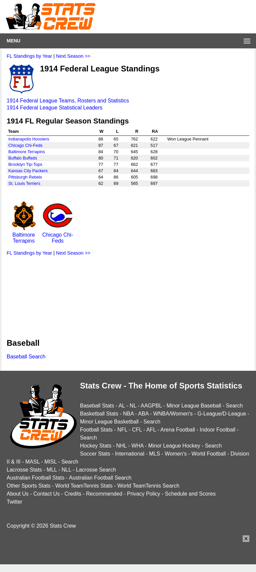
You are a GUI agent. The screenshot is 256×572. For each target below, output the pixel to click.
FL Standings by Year (29, 56)
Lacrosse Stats (24, 470)
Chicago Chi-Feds (25, 145)
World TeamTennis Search (148, 486)
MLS (154, 454)
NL (133, 405)
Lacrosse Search (96, 470)
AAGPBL (151, 405)
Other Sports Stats (29, 486)
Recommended (104, 494)
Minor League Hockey (174, 446)
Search (234, 405)
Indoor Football (217, 430)
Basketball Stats (99, 413)
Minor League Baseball (194, 405)
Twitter (14, 502)
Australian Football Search (100, 478)
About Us (18, 494)
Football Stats (96, 430)
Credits (72, 494)
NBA (128, 413)
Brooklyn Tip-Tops (25, 164)
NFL (122, 430)
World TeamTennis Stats (84, 486)
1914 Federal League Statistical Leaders (54, 107)
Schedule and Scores (190, 494)
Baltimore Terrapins (26, 151)
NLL (66, 470)
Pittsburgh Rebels (25, 177)
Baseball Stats (97, 405)
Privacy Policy (143, 494)
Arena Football (177, 430)
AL (122, 405)
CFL (137, 430)
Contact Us (46, 494)
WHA (137, 446)
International (129, 454)
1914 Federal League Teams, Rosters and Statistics (68, 100)
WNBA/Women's (173, 413)
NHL (121, 446)
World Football (208, 454)
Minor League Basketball (109, 421)
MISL (50, 462)
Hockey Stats (95, 446)
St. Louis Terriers (24, 183)
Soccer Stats (95, 454)
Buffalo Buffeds (22, 158)
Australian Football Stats (35, 478)
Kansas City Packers (28, 170)
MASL (32, 462)
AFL (151, 430)
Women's (176, 454)
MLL (52, 470)
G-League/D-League (221, 413)
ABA (143, 413)
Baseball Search (26, 356)
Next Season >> (73, 56)
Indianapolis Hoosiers (28, 138)
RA (155, 131)
